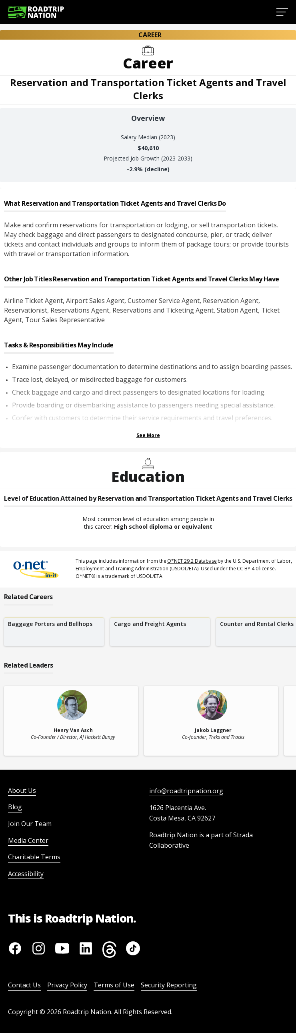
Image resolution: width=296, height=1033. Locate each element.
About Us (22, 790)
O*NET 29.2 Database (192, 561)
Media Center (28, 840)
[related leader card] (71, 721)
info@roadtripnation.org (186, 790)
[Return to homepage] (36, 12)
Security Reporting (169, 985)
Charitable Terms (34, 856)
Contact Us (24, 985)
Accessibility (26, 873)
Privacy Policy (67, 985)
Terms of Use (114, 985)
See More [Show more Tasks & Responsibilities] (148, 435)
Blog (15, 806)
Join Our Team (30, 823)
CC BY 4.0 (247, 568)
